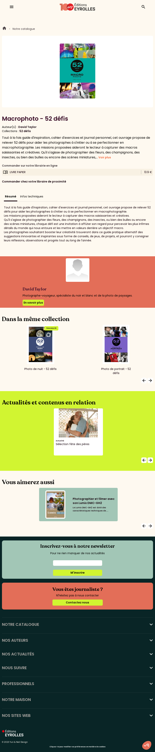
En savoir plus (33, 303)
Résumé (10, 196)
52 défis (25, 131)
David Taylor (27, 127)
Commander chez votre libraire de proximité (34, 181)
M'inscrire (78, 573)
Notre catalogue (24, 29)
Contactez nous (77, 602)
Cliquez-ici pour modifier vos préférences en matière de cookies (77, 747)
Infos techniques (31, 196)
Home (4, 29)
